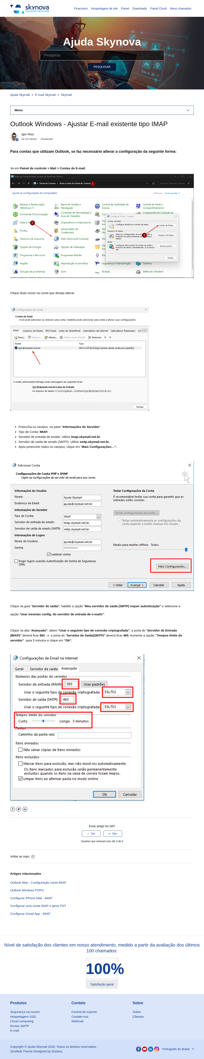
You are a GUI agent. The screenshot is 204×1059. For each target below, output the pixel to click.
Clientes (138, 1016)
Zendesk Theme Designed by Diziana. (36, 1051)
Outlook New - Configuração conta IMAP (38, 882)
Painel (125, 8)
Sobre (137, 1012)
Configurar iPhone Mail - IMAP (31, 898)
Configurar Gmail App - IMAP (30, 913)
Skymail (66, 94)
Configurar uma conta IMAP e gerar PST (38, 906)
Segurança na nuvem (25, 1012)
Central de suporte (84, 1012)
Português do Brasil (176, 1049)
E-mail (14, 1030)
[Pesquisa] (102, 55)
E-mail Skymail (45, 94)
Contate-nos (79, 1016)
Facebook (12, 809)
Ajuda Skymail (20, 94)
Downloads (139, 8)
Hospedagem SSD (23, 1016)
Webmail (77, 1021)
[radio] (91, 834)
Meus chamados (180, 8)
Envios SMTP (19, 1026)
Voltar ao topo (22, 856)
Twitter (18, 809)
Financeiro (81, 8)
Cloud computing (22, 1021)
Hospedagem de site (104, 8)
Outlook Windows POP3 (27, 890)
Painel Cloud (158, 8)
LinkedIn (25, 809)
